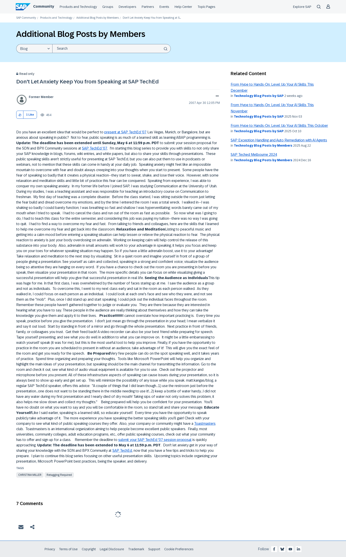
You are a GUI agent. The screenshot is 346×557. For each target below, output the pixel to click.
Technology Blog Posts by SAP (259, 96)
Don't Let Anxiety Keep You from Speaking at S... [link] (152, 17)
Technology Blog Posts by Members (263, 145)
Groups (107, 7)
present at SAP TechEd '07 (125, 132)
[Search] (111, 48)
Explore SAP (302, 7)
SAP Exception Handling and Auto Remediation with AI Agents (279, 140)
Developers (127, 7)
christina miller (29, 474)
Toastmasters (205, 423)
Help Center (183, 7)
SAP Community (26, 17)
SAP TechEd (122, 450)
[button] (19, 115)
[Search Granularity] (34, 48)
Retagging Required (59, 474)
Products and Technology (78, 7)
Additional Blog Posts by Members (97, 17)
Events (164, 7)
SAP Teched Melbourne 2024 (254, 155)
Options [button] (216, 96)
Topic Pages (206, 7)
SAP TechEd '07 (94, 148)
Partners (148, 7)
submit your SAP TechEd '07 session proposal (154, 440)
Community (43, 6)
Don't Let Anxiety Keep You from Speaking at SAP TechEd (87, 81)
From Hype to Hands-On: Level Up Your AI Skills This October (279, 126)
